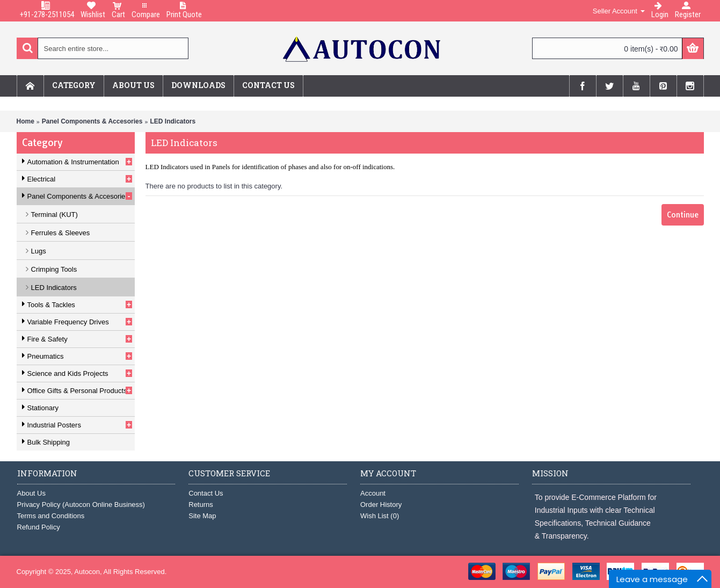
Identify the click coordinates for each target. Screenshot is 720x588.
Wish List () (379, 516)
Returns (200, 504)
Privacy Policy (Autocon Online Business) (81, 504)
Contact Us (205, 493)
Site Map (202, 516)
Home (25, 121)
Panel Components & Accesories (92, 121)
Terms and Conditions (51, 516)
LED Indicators (172, 121)
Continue (683, 215)
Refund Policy (38, 527)
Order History (381, 504)
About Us (31, 493)
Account (373, 493)
